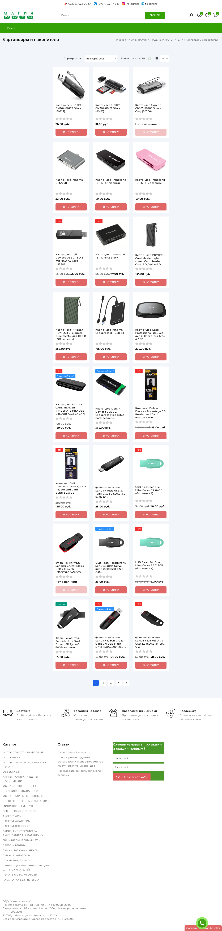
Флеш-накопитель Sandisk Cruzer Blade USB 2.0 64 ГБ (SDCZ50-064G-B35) (70, 567)
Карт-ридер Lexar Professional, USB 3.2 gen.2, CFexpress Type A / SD (150, 334)
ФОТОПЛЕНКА (13, 757)
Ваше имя (121, 758)
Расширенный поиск (72, 752)
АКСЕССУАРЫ (12, 816)
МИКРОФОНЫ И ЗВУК (18, 806)
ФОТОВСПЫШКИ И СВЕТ (20, 786)
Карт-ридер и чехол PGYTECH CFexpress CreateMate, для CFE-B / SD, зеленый (71, 334)
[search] (155, 15)
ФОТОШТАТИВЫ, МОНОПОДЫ (24, 796)
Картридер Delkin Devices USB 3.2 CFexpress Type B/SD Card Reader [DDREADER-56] (109, 415)
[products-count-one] (156, 58)
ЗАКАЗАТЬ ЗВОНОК (203, 923)
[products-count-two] (149, 58)
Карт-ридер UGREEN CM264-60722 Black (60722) (70, 108)
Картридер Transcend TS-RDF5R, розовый (150, 181)
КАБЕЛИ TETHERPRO (17, 826)
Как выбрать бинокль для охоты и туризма (81, 772)
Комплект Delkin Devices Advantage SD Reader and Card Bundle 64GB (150, 413)
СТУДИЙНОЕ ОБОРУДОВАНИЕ (24, 791)
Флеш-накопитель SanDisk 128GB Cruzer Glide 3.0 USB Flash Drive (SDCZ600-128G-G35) (110, 644)
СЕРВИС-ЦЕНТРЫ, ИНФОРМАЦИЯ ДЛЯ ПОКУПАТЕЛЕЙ (26, 867)
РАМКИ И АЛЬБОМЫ (17, 855)
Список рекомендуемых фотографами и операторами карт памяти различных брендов (81, 761)
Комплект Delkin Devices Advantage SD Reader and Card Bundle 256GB (71, 488)
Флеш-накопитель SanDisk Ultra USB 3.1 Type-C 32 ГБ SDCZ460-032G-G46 (110, 492)
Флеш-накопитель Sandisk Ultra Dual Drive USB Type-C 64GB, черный (68, 642)
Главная (121, 39)
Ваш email (121, 767)
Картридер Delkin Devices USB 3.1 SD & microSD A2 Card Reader (69, 259)
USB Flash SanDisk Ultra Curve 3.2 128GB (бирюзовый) (149, 565)
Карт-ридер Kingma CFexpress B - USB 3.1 (109, 331)
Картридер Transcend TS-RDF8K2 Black (110, 256)
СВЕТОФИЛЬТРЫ (14, 845)
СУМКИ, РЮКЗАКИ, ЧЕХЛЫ (21, 850)
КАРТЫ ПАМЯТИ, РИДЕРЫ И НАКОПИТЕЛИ (156, 39)
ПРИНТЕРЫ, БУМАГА (17, 860)
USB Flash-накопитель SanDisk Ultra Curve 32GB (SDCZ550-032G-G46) (110, 567)
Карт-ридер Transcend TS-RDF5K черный (110, 181)
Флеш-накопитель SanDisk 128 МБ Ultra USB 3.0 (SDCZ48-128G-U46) (150, 642)
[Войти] (191, 15)
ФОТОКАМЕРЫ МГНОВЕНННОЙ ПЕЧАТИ (24, 764)
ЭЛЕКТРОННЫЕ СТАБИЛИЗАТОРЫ (26, 801)
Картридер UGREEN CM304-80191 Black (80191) (108, 108)
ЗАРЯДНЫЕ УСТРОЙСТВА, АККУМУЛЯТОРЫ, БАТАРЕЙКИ (24, 833)
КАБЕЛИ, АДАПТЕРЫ (17, 821)
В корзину (71, 132)
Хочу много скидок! (131, 776)
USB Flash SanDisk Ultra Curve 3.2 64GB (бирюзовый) (149, 490)
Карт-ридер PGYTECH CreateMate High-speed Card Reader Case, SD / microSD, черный (150, 261)
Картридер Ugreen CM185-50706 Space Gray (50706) (148, 108)
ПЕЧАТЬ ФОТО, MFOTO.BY (20, 874)
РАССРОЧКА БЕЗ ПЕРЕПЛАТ (22, 879)
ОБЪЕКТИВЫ (12, 771)
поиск (65, 15)
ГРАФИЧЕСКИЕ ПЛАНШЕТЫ (22, 840)
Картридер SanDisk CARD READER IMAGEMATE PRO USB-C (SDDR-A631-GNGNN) (71, 409)
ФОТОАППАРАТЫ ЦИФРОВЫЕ (23, 752)
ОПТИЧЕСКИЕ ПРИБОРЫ (20, 811)
